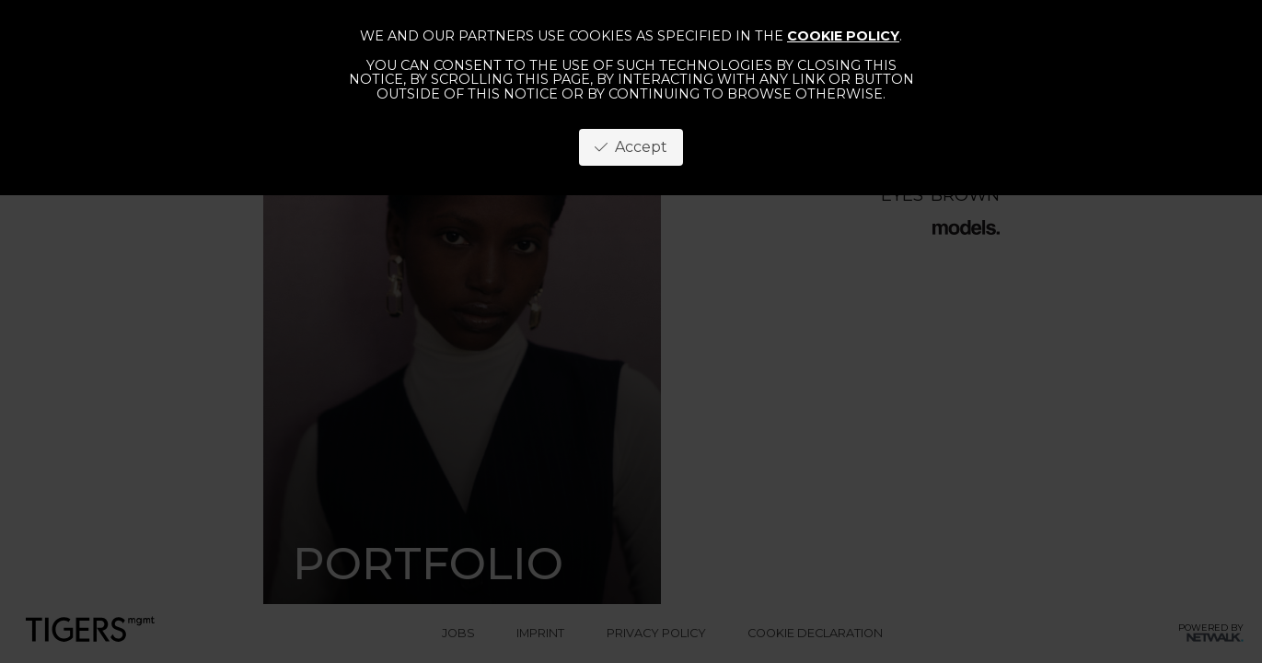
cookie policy (843, 36)
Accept (631, 147)
